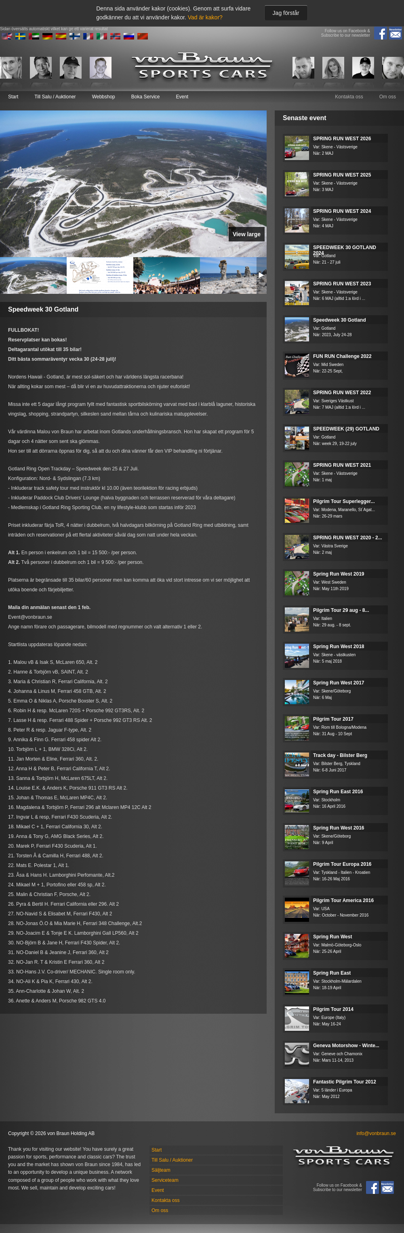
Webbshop (103, 97)
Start (13, 97)
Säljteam (161, 1170)
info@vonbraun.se (376, 1133)
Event (182, 97)
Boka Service (145, 97)
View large (247, 234)
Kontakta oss (349, 97)
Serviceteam (165, 1180)
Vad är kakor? (205, 17)
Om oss (387, 97)
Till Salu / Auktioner (55, 97)
